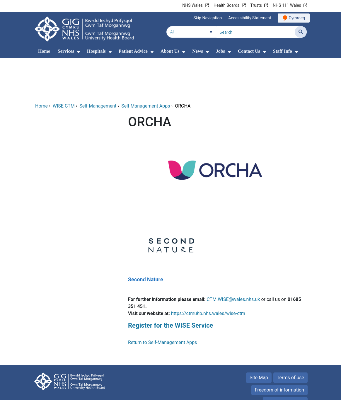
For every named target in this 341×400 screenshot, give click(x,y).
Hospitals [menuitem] (96, 51)
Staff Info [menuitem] (282, 51)
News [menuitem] (197, 51)
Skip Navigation (207, 18)
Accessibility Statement (249, 18)
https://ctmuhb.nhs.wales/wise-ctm (208, 273)
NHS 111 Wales (287, 5)
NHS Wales (192, 5)
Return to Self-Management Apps (162, 302)
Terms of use (290, 338)
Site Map (259, 338)
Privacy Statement (285, 362)
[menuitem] (78, 52)
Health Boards (226, 5)
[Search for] (255, 32)
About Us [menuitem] (170, 51)
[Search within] (191, 32)
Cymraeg (297, 18)
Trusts (256, 5)
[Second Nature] (170, 211)
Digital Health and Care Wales (270, 392)
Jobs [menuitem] (220, 51)
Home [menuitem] (44, 51)
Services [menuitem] (66, 51)
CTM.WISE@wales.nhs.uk (233, 259)
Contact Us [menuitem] (249, 51)
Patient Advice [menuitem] (133, 51)
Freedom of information (279, 350)
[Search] (301, 32)
